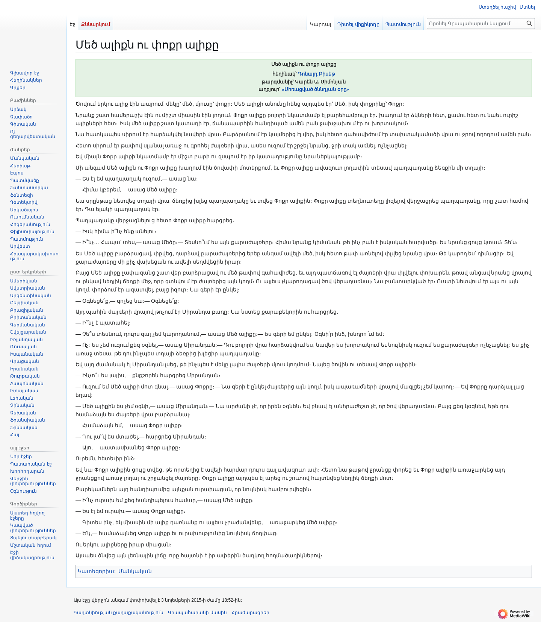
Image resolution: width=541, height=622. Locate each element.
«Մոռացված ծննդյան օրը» (315, 89)
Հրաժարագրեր (250, 612)
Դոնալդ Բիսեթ (316, 74)
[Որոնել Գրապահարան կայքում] (481, 23)
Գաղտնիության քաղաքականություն (118, 612)
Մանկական (135, 571)
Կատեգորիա (96, 571)
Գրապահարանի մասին (197, 612)
